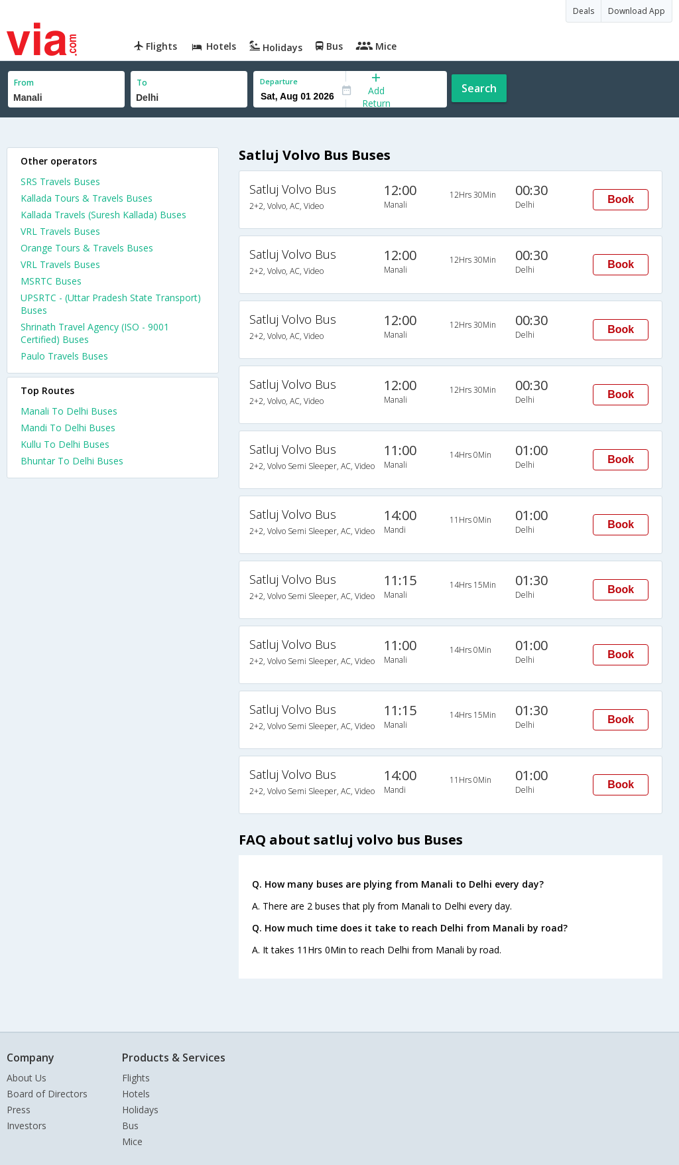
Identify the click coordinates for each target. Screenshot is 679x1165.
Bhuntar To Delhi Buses (72, 460)
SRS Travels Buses (60, 181)
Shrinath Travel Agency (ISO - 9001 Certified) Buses (95, 333)
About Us (26, 1077)
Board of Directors (47, 1093)
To (142, 82)
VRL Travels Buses (60, 231)
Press (19, 1109)
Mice (132, 1141)
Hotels (136, 1093)
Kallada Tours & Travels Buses (87, 198)
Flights (136, 1077)
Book (620, 199)
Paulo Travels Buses (64, 356)
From (24, 82)
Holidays (140, 1109)
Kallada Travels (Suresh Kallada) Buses (103, 214)
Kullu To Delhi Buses (65, 444)
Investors (26, 1125)
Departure (279, 81)
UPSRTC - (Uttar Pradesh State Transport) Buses (111, 303)
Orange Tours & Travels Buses (87, 247)
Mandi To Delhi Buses (68, 427)
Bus (130, 1125)
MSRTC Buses (51, 281)
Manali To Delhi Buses (69, 411)
